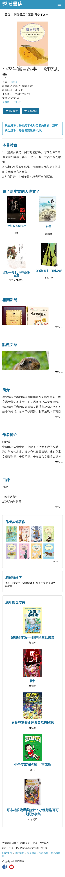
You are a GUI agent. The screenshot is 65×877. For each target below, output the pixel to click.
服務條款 (43, 853)
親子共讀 (40, 583)
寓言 (7, 583)
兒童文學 (15, 583)
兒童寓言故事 (28, 583)
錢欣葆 (14, 82)
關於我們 (7, 853)
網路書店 (19, 14)
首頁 (7, 14)
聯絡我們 (19, 853)
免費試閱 (30, 111)
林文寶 (8, 586)
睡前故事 (50, 583)
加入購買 (11, 111)
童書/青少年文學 (38, 14)
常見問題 (31, 853)
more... (59, 327)
